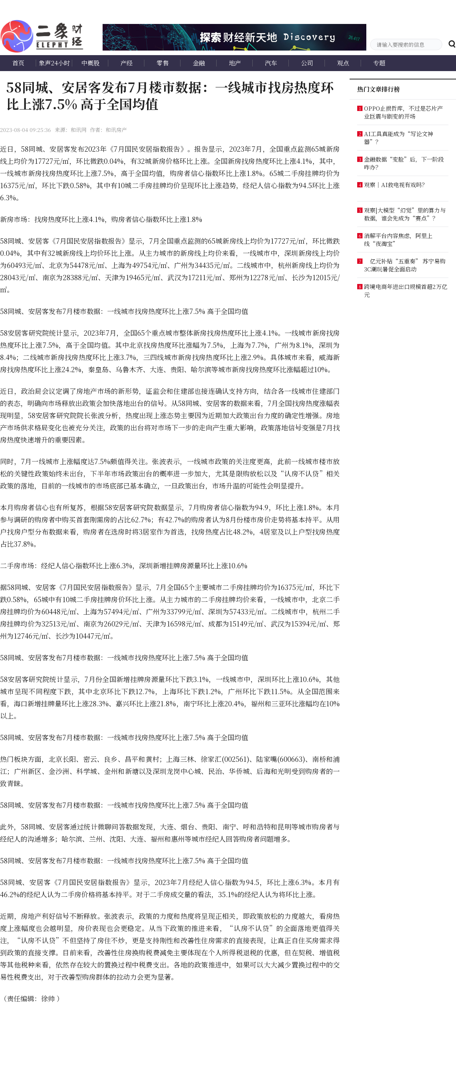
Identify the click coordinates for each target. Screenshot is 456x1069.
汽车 (271, 63)
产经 (126, 63)
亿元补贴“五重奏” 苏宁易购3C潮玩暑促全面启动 (404, 265)
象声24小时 (54, 63)
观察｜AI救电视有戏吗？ (396, 185)
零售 (163, 63)
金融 (199, 63)
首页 (18, 63)
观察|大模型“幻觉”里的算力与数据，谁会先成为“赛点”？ (405, 214)
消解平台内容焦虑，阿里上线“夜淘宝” (398, 239)
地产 (235, 63)
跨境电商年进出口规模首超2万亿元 (405, 290)
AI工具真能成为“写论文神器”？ (398, 138)
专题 (379, 63)
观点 (343, 63)
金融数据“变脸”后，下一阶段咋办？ (404, 163)
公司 (307, 63)
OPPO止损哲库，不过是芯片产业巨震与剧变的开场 (403, 112)
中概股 (90, 63)
